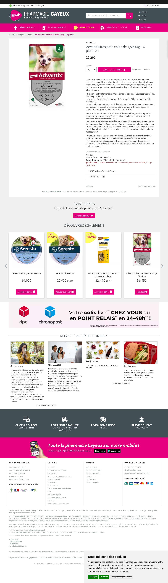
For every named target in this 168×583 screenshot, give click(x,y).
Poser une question (17, 473)
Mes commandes (93, 473)
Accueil (12, 35)
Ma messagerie (92, 483)
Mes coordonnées (93, 470)
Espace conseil (54, 479)
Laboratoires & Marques (57, 470)
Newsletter (52, 483)
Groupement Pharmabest (19, 470)
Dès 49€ (65, 423)
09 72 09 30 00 (141, 422)
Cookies (51, 501)
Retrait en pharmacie (132, 467)
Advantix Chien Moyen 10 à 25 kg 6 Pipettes (141, 275)
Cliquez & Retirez (26, 422)
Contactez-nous (16, 476)
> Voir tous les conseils (122, 384)
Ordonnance (53, 486)
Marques (143, 28)
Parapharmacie (54, 28)
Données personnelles (57, 498)
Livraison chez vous (132, 470)
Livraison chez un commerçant (137, 473)
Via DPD (103, 422)
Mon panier (90, 476)
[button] (91, 69)
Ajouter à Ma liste (141, 69)
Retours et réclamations (19, 479)
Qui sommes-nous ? (17, 467)
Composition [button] (96, 177)
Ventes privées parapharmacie (60, 476)
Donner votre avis (84, 216)
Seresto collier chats (65, 273)
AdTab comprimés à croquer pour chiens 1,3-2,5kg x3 (103, 275)
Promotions (84, 28)
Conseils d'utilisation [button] (102, 171)
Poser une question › (147, 186)
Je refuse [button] (104, 577)
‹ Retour (89, 186)
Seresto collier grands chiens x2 (26, 273)
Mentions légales (55, 495)
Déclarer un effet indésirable (59, 489)
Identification (91, 467)
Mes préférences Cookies (58, 504)
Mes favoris (90, 479)
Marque (21, 35)
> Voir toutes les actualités (46, 405)
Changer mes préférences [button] (121, 577)
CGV (49, 492)
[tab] (121, 171)
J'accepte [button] (93, 577)
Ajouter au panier (114, 70)
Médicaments (24, 28)
